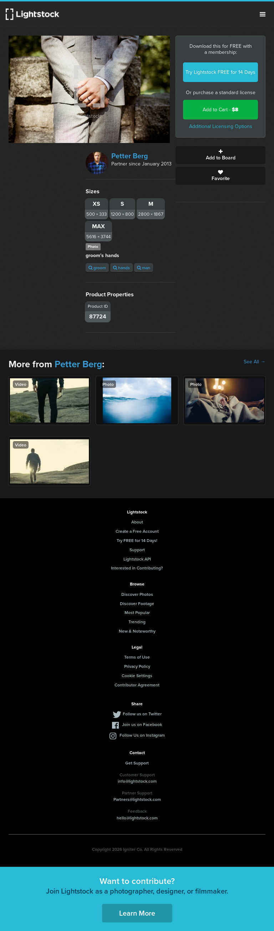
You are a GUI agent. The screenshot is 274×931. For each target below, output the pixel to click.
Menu (262, 14)
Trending (137, 622)
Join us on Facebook (142, 724)
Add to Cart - (220, 109)
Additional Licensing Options (220, 126)
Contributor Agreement (137, 685)
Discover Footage (137, 603)
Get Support (137, 763)
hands (121, 268)
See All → (254, 361)
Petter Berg (129, 155)
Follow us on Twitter (142, 714)
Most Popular (137, 612)
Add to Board (220, 155)
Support (137, 550)
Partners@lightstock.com (137, 799)
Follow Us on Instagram (142, 735)
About (137, 522)
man (143, 268)
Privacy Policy (137, 666)
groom (97, 268)
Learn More (137, 913)
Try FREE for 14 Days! (137, 540)
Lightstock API (137, 559)
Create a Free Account (137, 531)
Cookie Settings (137, 675)
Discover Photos (137, 594)
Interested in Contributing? (137, 568)
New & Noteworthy (137, 631)
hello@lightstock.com (137, 818)
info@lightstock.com (137, 781)
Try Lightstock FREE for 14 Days (220, 72)
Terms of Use (137, 657)
